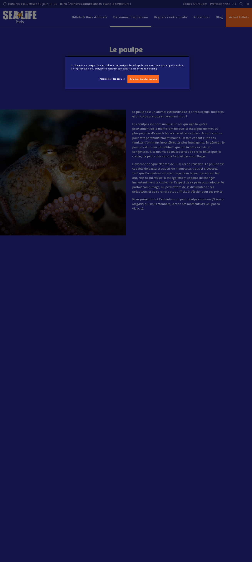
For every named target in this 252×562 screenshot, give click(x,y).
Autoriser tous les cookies (143, 79)
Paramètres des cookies (112, 79)
